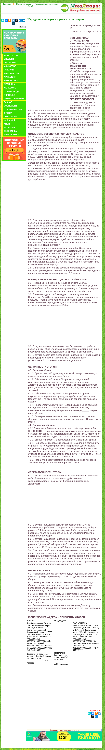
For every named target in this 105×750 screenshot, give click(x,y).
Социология (11, 106)
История (9, 70)
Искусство (10, 66)
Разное (8, 102)
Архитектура (11, 55)
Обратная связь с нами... (85, 749)
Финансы (9, 120)
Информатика (12, 73)
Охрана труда (11, 91)
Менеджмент (11, 88)
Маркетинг (10, 77)
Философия (10, 117)
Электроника (11, 135)
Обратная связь (23, 4)
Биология (9, 59)
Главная (7, 4)
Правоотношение (14, 99)
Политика (9, 95)
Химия (7, 124)
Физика (8, 113)
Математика (11, 81)
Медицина (9, 84)
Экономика (10, 131)
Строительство (13, 109)
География (10, 63)
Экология (9, 127)
